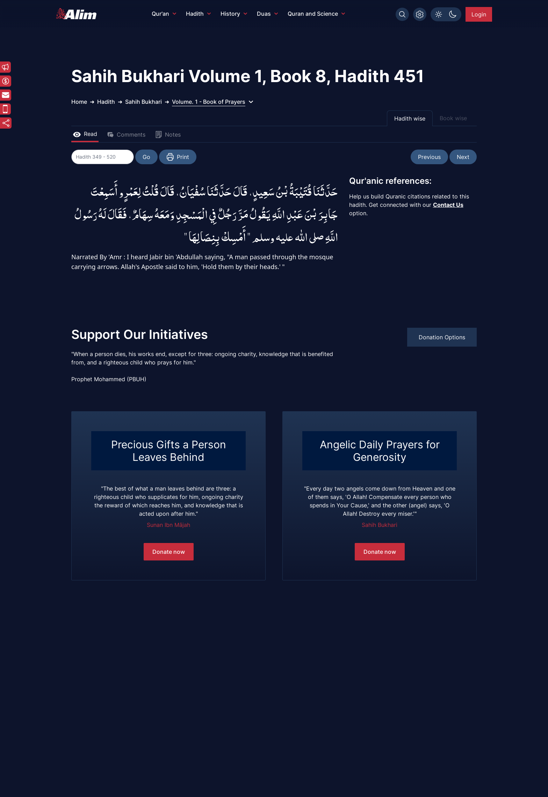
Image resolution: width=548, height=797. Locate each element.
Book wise (453, 118)
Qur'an (164, 13)
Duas (267, 13)
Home (79, 101)
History (234, 13)
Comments (126, 134)
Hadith (198, 13)
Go (147, 156)
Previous (429, 156)
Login (478, 14)
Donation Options (442, 337)
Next (463, 156)
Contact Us (448, 204)
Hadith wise (409, 118)
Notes (168, 134)
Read (85, 133)
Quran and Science (316, 13)
